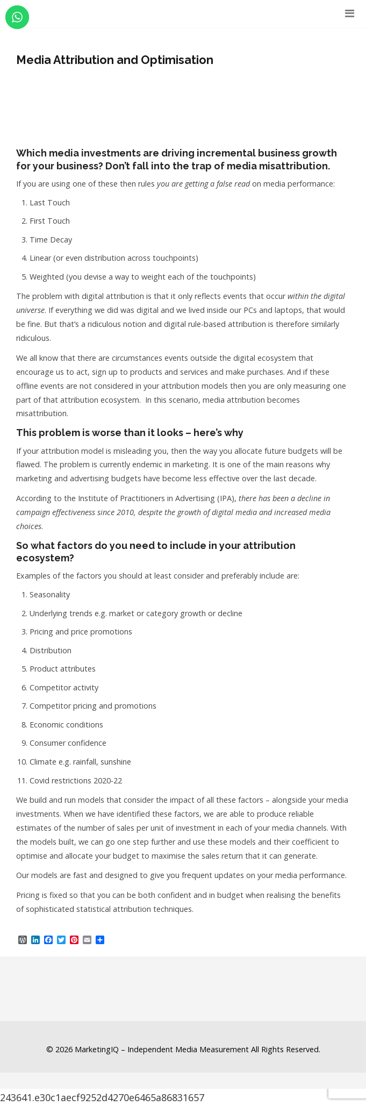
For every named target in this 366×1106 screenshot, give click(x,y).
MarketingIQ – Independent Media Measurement (162, 1049)
